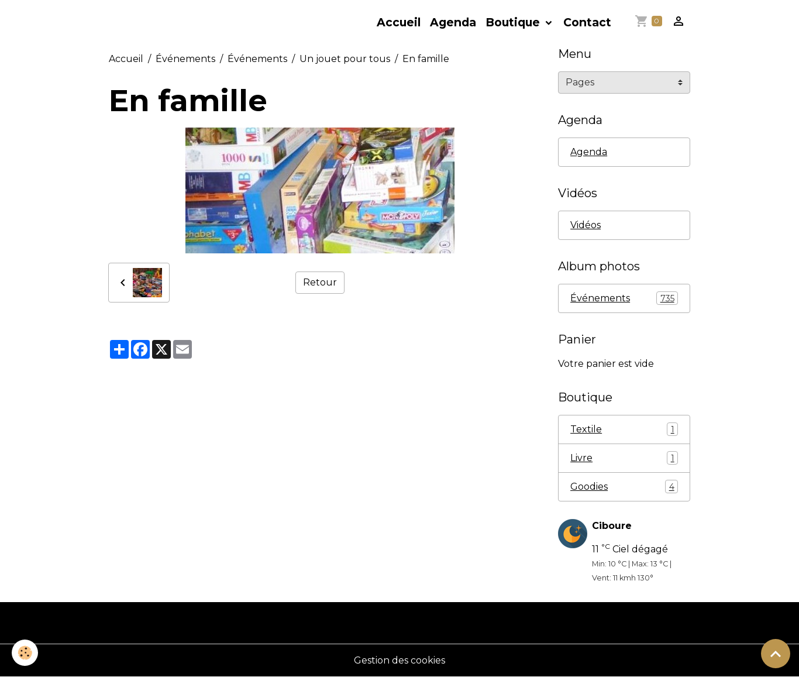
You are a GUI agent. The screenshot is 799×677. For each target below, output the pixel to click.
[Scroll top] (775, 653)
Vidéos (585, 225)
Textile (624, 429)
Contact (587, 22)
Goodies (624, 486)
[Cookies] (25, 653)
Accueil (399, 22)
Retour (320, 282)
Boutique (514, 22)
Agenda (453, 22)
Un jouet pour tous (344, 58)
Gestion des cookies (399, 660)
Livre (624, 458)
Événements (185, 58)
